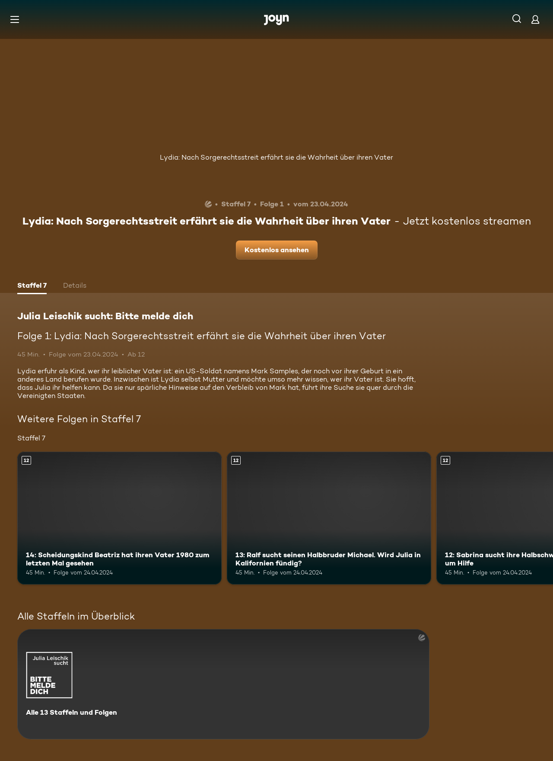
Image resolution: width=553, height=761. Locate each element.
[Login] (535, 19)
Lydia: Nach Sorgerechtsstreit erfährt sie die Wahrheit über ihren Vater (276, 157)
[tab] (32, 286)
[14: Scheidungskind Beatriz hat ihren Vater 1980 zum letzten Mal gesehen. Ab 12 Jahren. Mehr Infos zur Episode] (119, 518)
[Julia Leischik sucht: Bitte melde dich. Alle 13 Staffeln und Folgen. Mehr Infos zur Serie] (223, 684)
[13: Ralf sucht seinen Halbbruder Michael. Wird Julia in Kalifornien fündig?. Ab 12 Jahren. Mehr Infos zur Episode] (329, 518)
